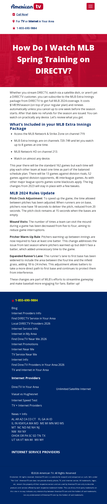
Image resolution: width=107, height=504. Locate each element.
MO (56, 423)
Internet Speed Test (24, 400)
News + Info (19, 414)
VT (22, 440)
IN (16, 423)
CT (34, 419)
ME (42, 423)
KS (20, 423)
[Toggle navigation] (90, 6)
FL (39, 419)
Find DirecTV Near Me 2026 (29, 339)
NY (24, 431)
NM (14, 431)
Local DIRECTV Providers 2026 (31, 323)
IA (47, 419)
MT (14, 427)
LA (26, 423)
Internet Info (20, 359)
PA (26, 436)
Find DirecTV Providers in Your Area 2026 (38, 365)
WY (42, 440)
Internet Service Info (25, 329)
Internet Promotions (25, 344)
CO (30, 419)
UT (13, 440)
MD (36, 423)
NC (19, 427)
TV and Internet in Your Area (30, 370)
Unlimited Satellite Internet (73, 389)
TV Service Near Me (24, 354)
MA (31, 423)
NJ (38, 427)
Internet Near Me (23, 349)
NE (29, 427)
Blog (15, 308)
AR (17, 419)
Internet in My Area (24, 334)
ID (50, 419)
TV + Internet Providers (27, 405)
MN (51, 423)
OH (14, 436)
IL (13, 423)
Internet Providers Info (26, 313)
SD (34, 436)
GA (43, 419)
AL (13, 419)
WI (31, 440)
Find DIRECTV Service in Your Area (33, 318)
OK (17, 436)
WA (27, 440)
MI (46, 423)
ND (24, 427)
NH (33, 427)
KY (23, 423)
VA (18, 440)
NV (20, 431)
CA (25, 419)
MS (62, 423)
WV (37, 440)
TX (43, 436)
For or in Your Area (33, 21)
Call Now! (20, 14)
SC (30, 436)
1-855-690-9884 (25, 28)
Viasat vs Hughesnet (25, 394)
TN (39, 436)
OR (22, 436)
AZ (21, 419)
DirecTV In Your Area (25, 387)
